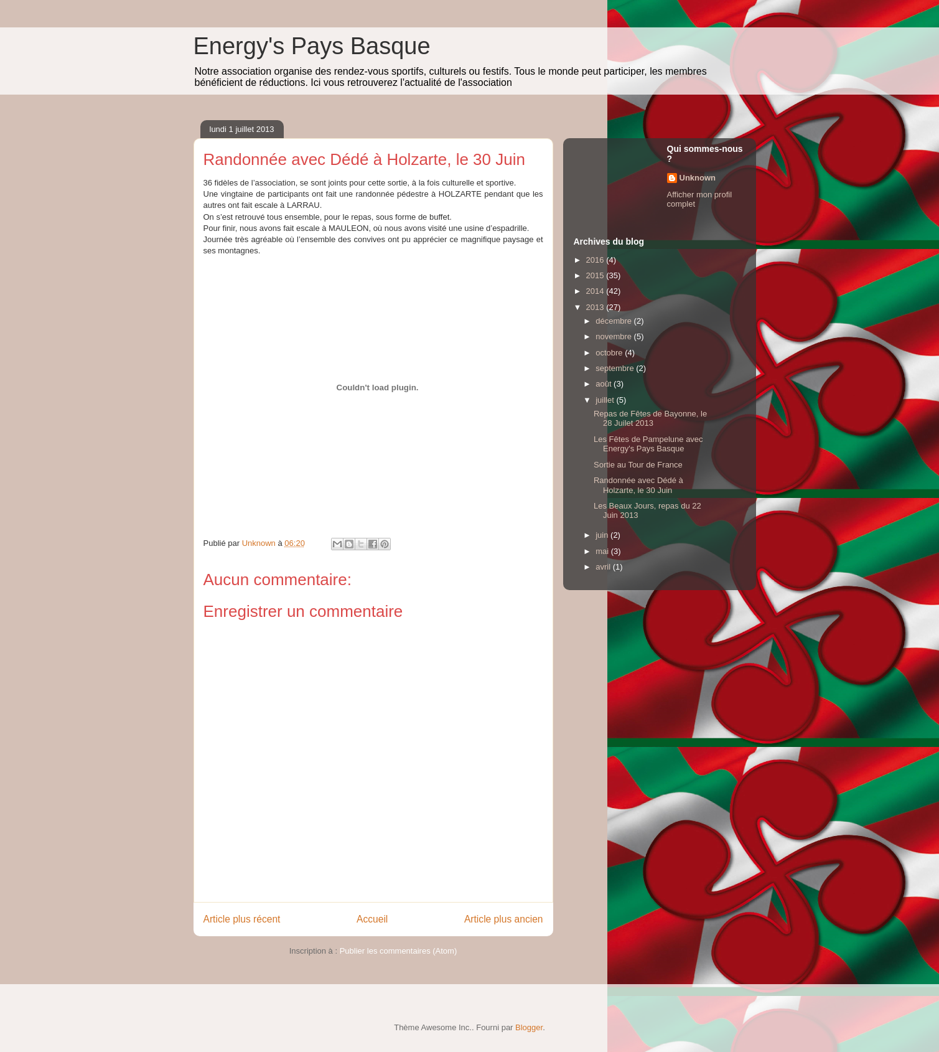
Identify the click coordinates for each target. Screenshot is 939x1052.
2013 (596, 307)
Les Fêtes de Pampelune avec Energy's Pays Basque (648, 444)
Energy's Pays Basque (312, 46)
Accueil (372, 919)
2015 (596, 275)
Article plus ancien (503, 919)
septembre (616, 368)
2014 (596, 291)
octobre (610, 352)
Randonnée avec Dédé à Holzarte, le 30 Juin (638, 485)
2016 (596, 260)
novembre (614, 336)
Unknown (698, 177)
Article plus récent (242, 919)
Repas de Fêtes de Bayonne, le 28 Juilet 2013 (650, 418)
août (605, 383)
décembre (614, 321)
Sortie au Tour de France (638, 464)
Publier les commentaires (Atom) (398, 951)
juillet (606, 400)
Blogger (529, 1027)
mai (603, 551)
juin (603, 535)
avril (604, 566)
